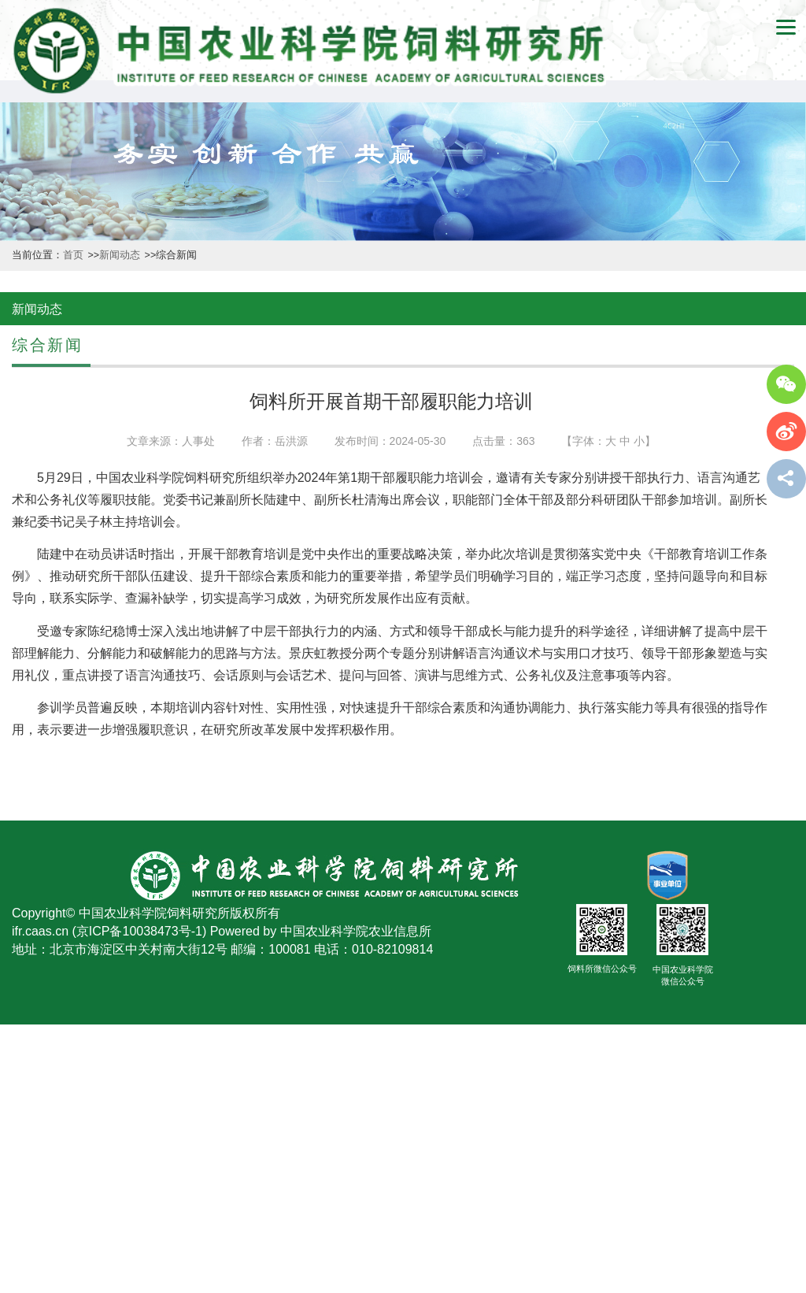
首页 (74, 255)
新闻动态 (120, 255)
